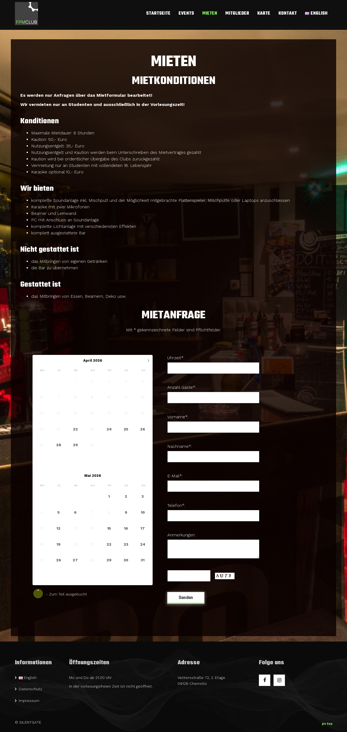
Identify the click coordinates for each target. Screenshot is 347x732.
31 (142, 560)
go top (327, 722)
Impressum (29, 700)
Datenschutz (30, 689)
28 (58, 445)
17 (142, 528)
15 (109, 528)
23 (126, 544)
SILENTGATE (30, 722)
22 (75, 429)
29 (75, 445)
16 (126, 528)
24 (109, 429)
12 (58, 528)
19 (58, 544)
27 (75, 560)
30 (126, 560)
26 (142, 429)
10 (143, 512)
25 (126, 429)
